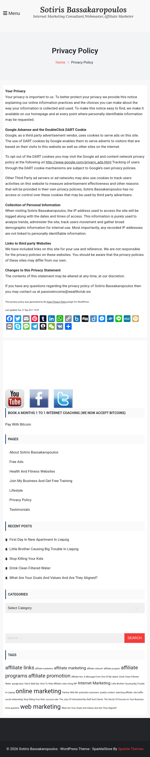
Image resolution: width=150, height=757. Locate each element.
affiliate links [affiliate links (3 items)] (19, 667)
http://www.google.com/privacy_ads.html (78, 162)
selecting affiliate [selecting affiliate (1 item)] (124, 692)
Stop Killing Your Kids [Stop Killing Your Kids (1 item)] (34, 699)
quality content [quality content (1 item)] (107, 692)
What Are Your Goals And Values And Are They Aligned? (53, 578)
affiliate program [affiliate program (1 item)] (112, 668)
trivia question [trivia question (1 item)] (12, 708)
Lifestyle (16, 490)
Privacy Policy (20, 500)
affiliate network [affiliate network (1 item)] (95, 668)
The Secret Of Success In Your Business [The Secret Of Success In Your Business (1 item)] (124, 699)
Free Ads (16, 462)
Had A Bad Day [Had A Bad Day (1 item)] (31, 683)
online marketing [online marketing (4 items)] (38, 691)
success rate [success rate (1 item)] (52, 699)
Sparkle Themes (131, 749)
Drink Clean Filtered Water (29, 568)
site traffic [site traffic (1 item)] (138, 692)
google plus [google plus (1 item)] (18, 683)
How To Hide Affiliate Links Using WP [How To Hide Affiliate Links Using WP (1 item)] (58, 683)
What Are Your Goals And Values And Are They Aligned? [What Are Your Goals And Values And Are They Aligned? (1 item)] (89, 708)
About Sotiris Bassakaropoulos (33, 452)
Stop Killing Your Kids (26, 558)
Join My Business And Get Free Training (40, 481)
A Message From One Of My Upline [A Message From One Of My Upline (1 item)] (101, 676)
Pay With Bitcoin (18, 424)
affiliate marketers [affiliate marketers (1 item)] (44, 668)
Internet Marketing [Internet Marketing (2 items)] (94, 683)
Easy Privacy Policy (57, 302)
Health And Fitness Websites (32, 471)
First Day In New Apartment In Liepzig (39, 539)
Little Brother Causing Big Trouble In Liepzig (44, 549)
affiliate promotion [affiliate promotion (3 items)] (49, 676)
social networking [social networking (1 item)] (14, 699)
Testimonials (19, 509)
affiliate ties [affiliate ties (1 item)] (77, 676)
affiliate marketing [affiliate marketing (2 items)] (70, 668)
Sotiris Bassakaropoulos (83, 9)
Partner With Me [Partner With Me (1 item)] (70, 692)
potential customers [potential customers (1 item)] (89, 692)
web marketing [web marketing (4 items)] (40, 706)
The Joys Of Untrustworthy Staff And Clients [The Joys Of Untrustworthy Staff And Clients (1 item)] (81, 699)
